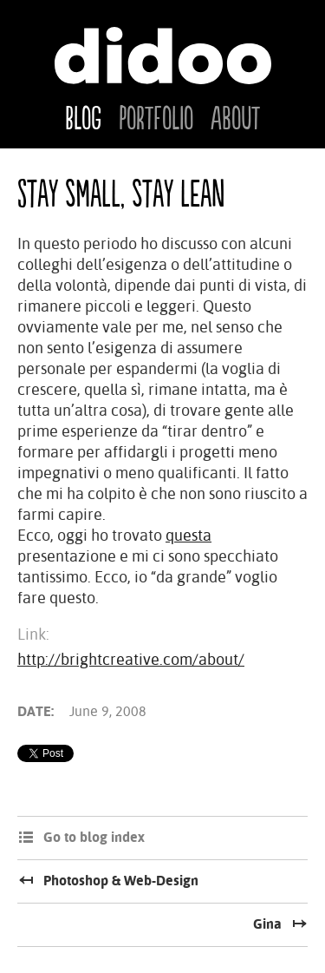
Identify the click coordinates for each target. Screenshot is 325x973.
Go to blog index (94, 837)
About (235, 120)
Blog (83, 120)
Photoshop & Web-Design (120, 880)
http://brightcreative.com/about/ (130, 659)
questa (188, 535)
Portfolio (156, 120)
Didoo (163, 55)
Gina (267, 924)
